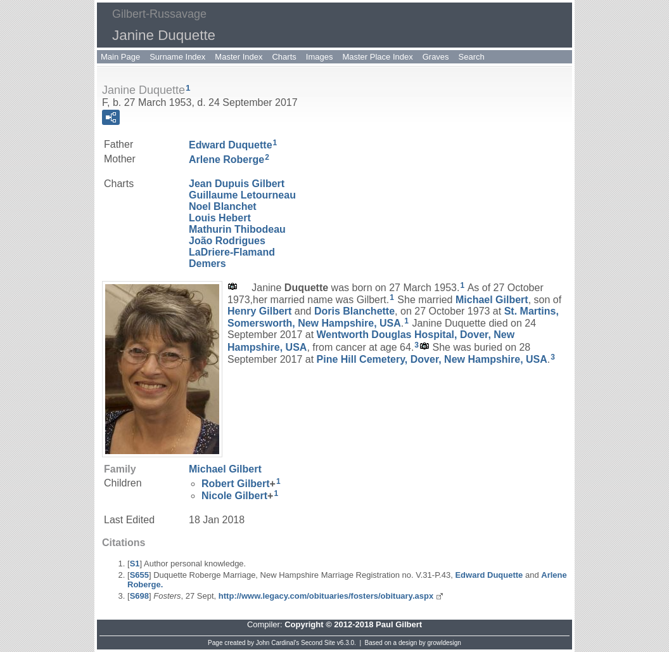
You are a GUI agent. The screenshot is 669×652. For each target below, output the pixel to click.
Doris (354, 311)
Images (319, 57)
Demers (207, 263)
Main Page (120, 57)
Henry (259, 311)
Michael (492, 299)
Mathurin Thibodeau (237, 229)
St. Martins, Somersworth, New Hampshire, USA (393, 317)
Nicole (234, 495)
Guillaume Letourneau (242, 195)
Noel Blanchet (223, 206)
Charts (284, 57)
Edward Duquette (489, 575)
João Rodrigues (227, 240)
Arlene (226, 159)
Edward (230, 145)
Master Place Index (377, 57)
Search (472, 57)
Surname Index (177, 57)
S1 (135, 563)
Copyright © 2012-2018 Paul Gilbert (353, 624)
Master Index (238, 57)
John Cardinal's (278, 642)
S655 (139, 575)
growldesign (444, 642)
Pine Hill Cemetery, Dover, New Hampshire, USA (432, 358)
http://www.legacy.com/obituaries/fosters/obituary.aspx (326, 596)
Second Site (318, 642)
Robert (235, 483)
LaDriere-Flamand (232, 252)
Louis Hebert (220, 217)
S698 (139, 596)
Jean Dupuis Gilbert (236, 183)
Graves (436, 57)
